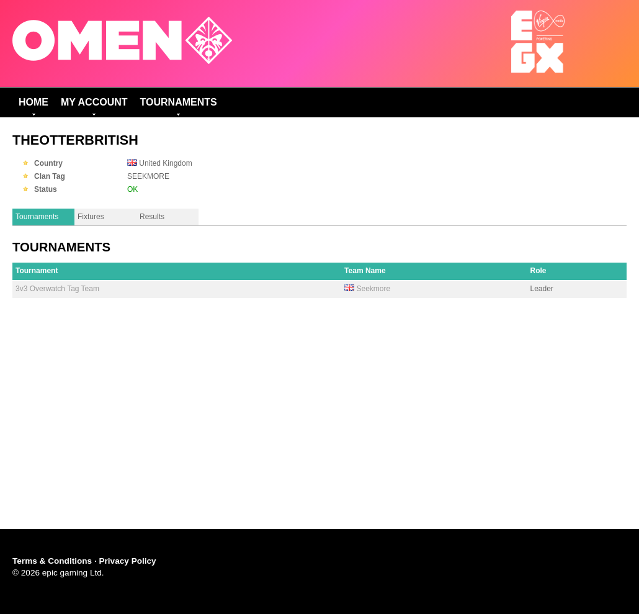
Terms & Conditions (52, 561)
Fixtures (91, 216)
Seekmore (373, 288)
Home (33, 102)
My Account (94, 102)
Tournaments (178, 102)
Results (152, 216)
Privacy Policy (127, 561)
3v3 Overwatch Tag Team (57, 288)
